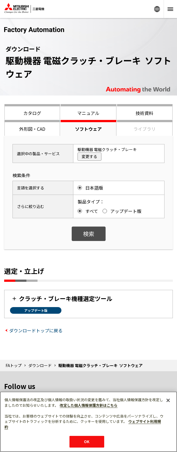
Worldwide (157, 9)
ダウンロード (40, 365)
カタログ (32, 113)
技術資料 (144, 113)
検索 (88, 234)
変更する (89, 156)
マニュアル (88, 113)
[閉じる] (168, 400)
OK (86, 441)
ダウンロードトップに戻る (36, 330)
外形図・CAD (32, 128)
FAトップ (14, 365)
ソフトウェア (88, 128)
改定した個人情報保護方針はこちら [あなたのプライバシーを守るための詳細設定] (89, 405)
